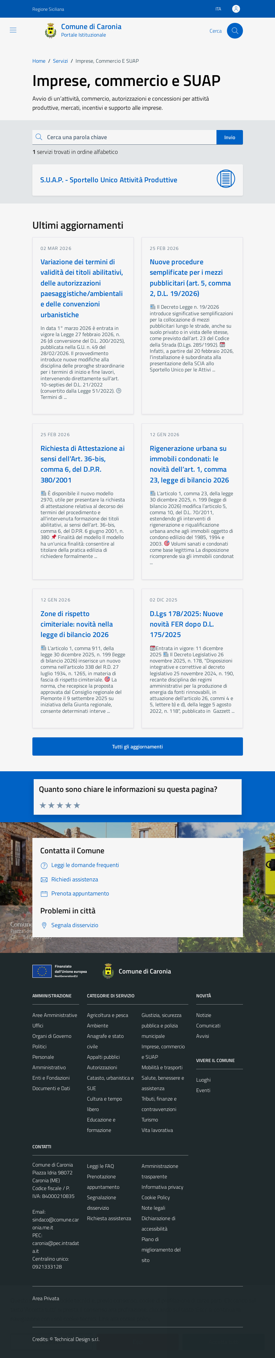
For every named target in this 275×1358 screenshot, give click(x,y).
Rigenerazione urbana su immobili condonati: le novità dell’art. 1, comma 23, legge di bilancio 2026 (189, 464)
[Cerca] (235, 31)
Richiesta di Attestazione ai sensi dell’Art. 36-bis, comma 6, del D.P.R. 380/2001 (83, 464)
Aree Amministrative (54, 1015)
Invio (229, 137)
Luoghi (203, 1080)
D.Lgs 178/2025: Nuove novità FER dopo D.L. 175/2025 (186, 624)
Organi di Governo (51, 1036)
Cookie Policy (156, 1197)
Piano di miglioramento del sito (161, 1249)
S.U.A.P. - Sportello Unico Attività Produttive (109, 179)
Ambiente (97, 1025)
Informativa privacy (162, 1187)
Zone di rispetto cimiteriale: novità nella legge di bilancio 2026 (77, 624)
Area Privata (45, 1298)
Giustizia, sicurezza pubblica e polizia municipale (161, 1025)
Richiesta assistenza (109, 1218)
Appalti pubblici (103, 1057)
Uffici (37, 1025)
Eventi (203, 1090)
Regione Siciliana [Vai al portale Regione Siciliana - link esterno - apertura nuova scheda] (48, 9)
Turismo (150, 1119)
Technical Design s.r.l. (76, 1339)
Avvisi (202, 1036)
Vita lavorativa (157, 1130)
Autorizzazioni (102, 1067)
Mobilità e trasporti (162, 1067)
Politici (39, 1046)
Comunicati (208, 1025)
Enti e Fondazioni (51, 1078)
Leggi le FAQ (100, 1166)
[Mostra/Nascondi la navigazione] (13, 30)
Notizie (203, 1015)
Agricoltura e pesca (107, 1015)
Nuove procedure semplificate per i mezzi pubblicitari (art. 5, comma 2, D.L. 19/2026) (190, 277)
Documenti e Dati (51, 1088)
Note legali (153, 1208)
